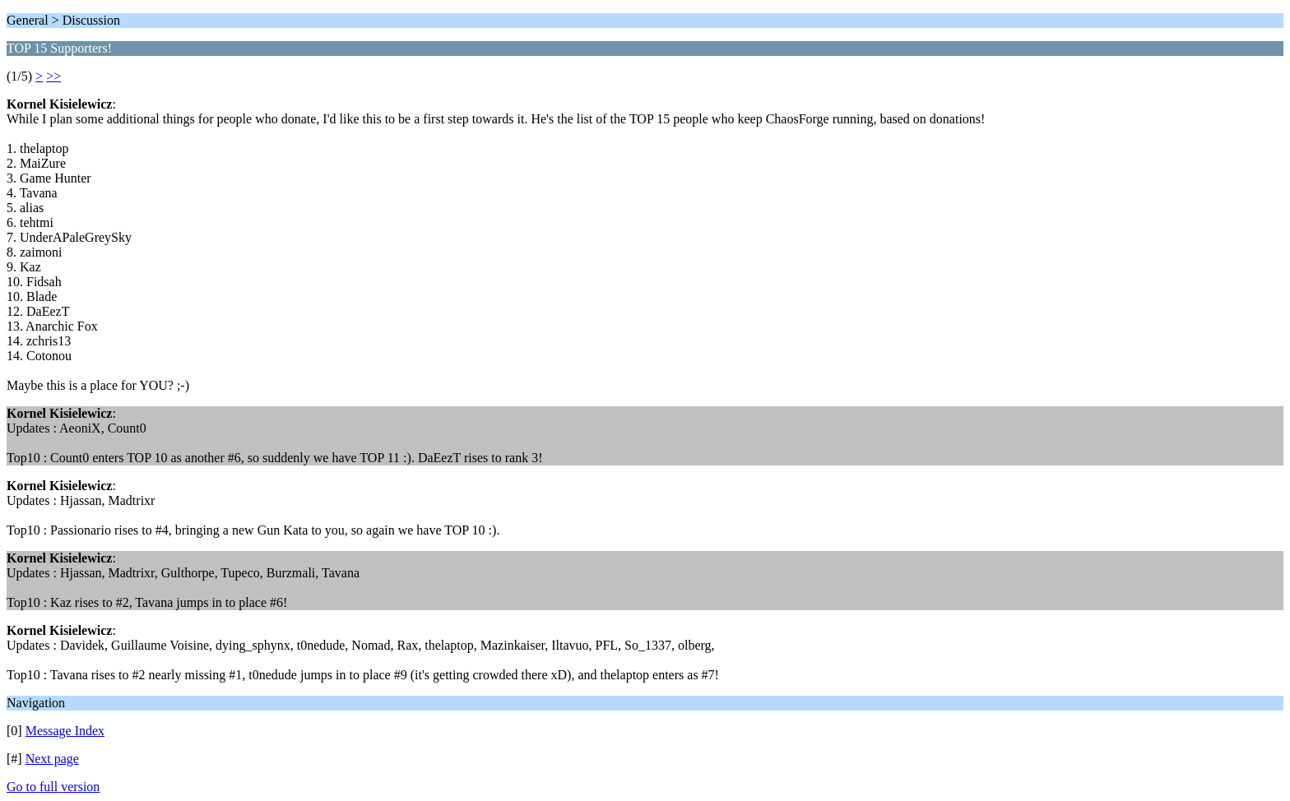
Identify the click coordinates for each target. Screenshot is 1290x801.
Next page (52, 759)
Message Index (65, 731)
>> (53, 76)
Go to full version (53, 787)
